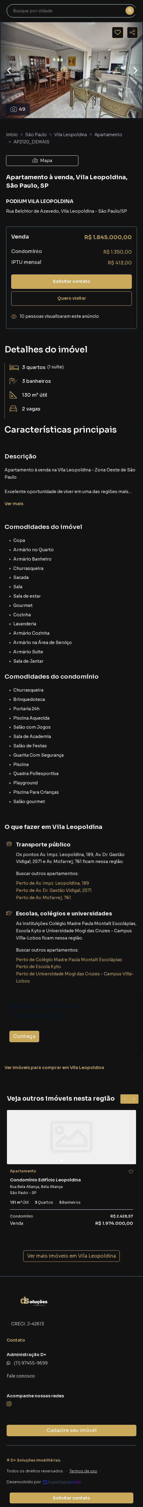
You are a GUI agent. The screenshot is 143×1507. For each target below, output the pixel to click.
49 (18, 109)
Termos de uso (83, 1471)
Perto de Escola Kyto (38, 966)
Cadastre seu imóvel (71, 1430)
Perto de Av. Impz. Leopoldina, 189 (52, 883)
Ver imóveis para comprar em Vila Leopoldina (54, 1067)
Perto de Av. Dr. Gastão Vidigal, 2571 (54, 890)
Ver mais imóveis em (71, 1256)
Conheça (24, 1036)
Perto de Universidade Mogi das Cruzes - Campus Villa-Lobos (75, 977)
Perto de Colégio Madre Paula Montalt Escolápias (69, 959)
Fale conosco (21, 1376)
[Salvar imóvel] (117, 32)
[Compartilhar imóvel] (132, 32)
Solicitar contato (71, 281)
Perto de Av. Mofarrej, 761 (43, 897)
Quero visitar (71, 298)
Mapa (42, 160)
